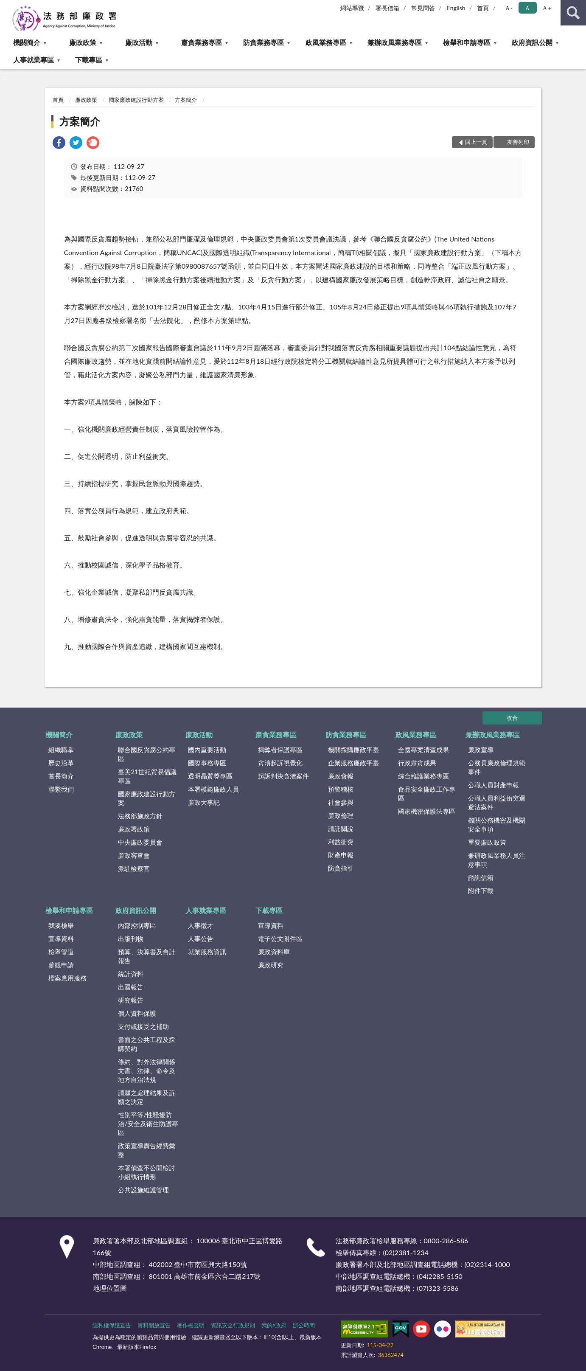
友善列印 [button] (518, 141)
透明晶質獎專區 (210, 776)
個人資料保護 (137, 1013)
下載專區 (88, 60)
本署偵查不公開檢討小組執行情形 (146, 1172)
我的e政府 (273, 1325)
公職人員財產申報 (493, 785)
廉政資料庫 (274, 951)
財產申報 (340, 855)
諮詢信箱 (480, 877)
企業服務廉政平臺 (353, 763)
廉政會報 (340, 776)
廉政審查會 (134, 855)
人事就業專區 (33, 60)
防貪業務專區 (263, 42)
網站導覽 (352, 7)
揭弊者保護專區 (280, 749)
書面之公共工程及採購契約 (146, 1044)
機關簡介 (26, 42)
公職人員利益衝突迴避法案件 (496, 802)
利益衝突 (340, 842)
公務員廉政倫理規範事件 (496, 767)
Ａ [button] (527, 7)
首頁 (483, 7)
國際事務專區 (207, 763)
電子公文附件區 (280, 938)
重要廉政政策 (487, 842)
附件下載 (480, 890)
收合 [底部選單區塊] (512, 717)
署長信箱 (387, 7)
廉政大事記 (204, 802)
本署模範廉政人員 (213, 789)
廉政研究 (270, 965)
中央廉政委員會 (140, 842)
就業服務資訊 (207, 951)
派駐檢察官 (134, 868)
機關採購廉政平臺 (353, 749)
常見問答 (423, 7)
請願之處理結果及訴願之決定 (146, 1097)
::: (7, 6)
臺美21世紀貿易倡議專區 (147, 776)
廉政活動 (138, 42)
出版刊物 (130, 938)
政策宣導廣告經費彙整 (146, 1150)
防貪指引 (340, 868)
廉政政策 (82, 42)
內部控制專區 (137, 925)
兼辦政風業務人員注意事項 (496, 859)
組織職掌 (61, 749)
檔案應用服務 (67, 978)
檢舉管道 (61, 951)
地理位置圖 (110, 1288)
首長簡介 (61, 776)
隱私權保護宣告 (112, 1325)
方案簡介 (186, 99)
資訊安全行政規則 (233, 1325)
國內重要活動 (207, 749)
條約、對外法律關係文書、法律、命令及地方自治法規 (146, 1070)
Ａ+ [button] (546, 7)
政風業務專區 (326, 42)
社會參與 (340, 802)
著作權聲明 (191, 1325)
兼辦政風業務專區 (394, 42)
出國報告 (130, 987)
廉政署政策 (134, 829)
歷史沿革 (61, 763)
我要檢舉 (61, 925)
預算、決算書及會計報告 (146, 956)
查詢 (573, 12)
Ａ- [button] (509, 7)
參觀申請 (61, 965)
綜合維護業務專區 (423, 776)
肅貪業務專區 (201, 42)
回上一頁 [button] (476, 141)
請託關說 (340, 828)
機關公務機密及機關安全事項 (496, 824)
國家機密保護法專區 (426, 811)
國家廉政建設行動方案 (136, 99)
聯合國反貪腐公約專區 (146, 754)
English (456, 7)
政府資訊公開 (532, 42)
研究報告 (130, 1000)
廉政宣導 (480, 749)
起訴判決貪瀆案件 (283, 776)
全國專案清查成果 (423, 749)
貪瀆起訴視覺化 (280, 763)
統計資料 (130, 974)
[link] (59, 143)
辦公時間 (304, 1325)
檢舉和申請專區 (467, 42)
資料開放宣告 (154, 1325)
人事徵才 (200, 925)
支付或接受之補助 (143, 1026)
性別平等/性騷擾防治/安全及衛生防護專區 (148, 1123)
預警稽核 (340, 789)
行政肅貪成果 (417, 763)
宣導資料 (61, 938)
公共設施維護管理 (143, 1190)
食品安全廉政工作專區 (426, 793)
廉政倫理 (340, 815)
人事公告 (200, 938)
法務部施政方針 (140, 816)
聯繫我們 (61, 789)
